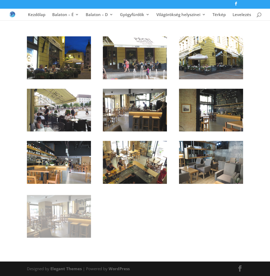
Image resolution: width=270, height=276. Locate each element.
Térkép (219, 15)
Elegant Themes (66, 268)
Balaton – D (97, 15)
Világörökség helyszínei (178, 15)
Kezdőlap (36, 15)
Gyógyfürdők (132, 15)
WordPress (119, 268)
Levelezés (242, 15)
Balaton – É (63, 15)
